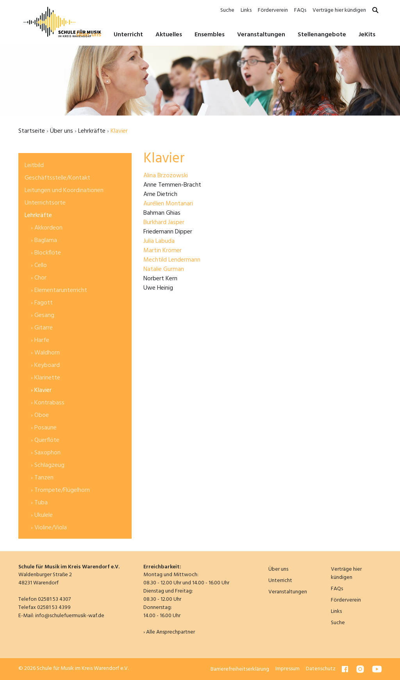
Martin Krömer (162, 251)
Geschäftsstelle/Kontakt (57, 178)
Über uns (61, 131)
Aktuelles (168, 35)
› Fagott (42, 303)
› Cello (39, 265)
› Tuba (39, 503)
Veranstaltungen (261, 35)
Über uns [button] (88, 35)
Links (246, 10)
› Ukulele (42, 515)
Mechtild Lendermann (171, 260)
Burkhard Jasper (163, 222)
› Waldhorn (45, 353)
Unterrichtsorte (45, 203)
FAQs (300, 10)
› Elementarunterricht (59, 290)
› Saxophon (46, 453)
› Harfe (40, 340)
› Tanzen (42, 478)
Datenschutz (321, 668)
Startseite (31, 131)
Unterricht (280, 580)
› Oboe (40, 415)
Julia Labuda (159, 241)
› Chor (38, 278)
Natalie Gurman (163, 269)
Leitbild (34, 165)
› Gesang (42, 315)
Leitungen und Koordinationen (64, 190)
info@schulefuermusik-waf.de (69, 615)
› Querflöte (45, 440)
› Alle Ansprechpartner (169, 632)
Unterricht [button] (128, 35)
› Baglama (44, 240)
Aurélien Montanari (168, 204)
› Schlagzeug (47, 465)
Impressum (287, 668)
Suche (227, 10)
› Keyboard (45, 365)
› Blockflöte (46, 253)
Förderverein (273, 10)
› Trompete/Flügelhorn (60, 490)
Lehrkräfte (91, 131)
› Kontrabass (47, 403)
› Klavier (41, 390)
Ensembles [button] (210, 35)
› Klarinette (45, 378)
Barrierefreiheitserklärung (240, 668)
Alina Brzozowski (165, 176)
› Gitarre (42, 328)
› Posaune (44, 428)
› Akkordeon (46, 228)
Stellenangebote (322, 35)
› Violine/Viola (49, 528)
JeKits (367, 35)
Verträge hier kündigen (339, 10)
